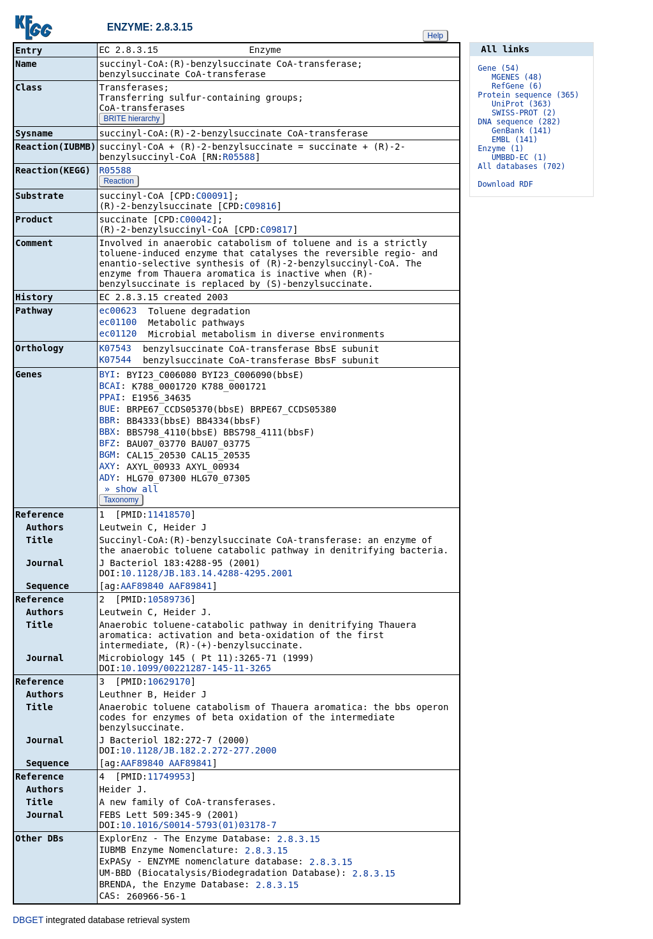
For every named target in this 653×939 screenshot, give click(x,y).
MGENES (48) (517, 77)
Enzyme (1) (501, 148)
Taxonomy (120, 501)
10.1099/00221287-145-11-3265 (196, 669)
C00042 (196, 220)
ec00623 (117, 312)
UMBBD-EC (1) (519, 157)
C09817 (276, 231)
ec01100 (117, 323)
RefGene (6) (517, 86)
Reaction (118, 182)
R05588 (239, 158)
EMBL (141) (515, 139)
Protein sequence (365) (528, 95)
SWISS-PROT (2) (524, 112)
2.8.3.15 (298, 840)
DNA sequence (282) (519, 121)
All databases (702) (521, 166)
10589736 (168, 600)
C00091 (212, 197)
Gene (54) (498, 68)
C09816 (260, 207)
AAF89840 (142, 587)
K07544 (115, 361)
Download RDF (505, 184)
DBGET (28, 921)
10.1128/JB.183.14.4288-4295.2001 (207, 574)
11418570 (168, 516)
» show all (128, 490)
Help (435, 35)
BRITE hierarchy (131, 119)
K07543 (115, 349)
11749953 (168, 778)
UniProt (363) (522, 103)
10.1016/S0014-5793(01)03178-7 (198, 826)
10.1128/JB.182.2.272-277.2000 (198, 751)
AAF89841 (190, 587)
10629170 (168, 683)
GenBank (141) (522, 130)
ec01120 (117, 335)
